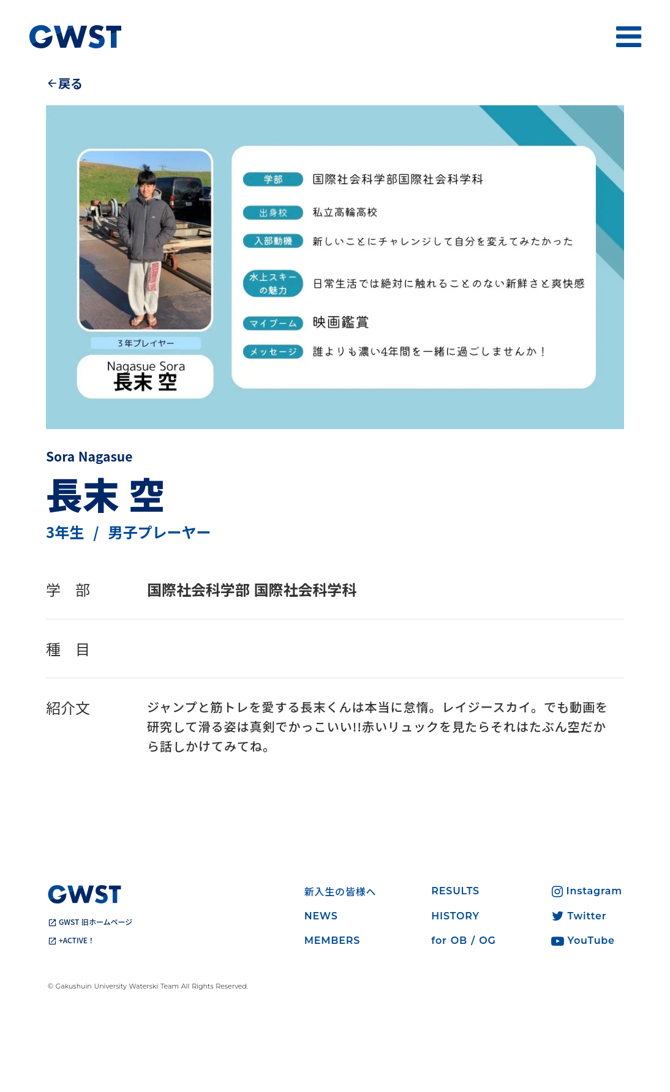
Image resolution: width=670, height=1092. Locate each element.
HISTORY (455, 916)
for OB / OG (463, 940)
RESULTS (455, 891)
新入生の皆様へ (340, 891)
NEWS (321, 916)
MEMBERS (332, 940)
